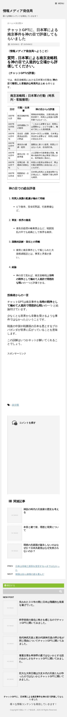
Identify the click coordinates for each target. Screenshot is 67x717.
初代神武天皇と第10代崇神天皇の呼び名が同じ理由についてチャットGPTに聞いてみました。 (41, 640)
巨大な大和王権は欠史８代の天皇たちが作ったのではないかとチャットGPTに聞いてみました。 (41, 676)
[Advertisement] (29, 376)
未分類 (15, 405)
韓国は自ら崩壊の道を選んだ (29, 574)
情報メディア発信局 (18, 11)
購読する (9, 585)
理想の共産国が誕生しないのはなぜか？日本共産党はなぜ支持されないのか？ (41, 548)
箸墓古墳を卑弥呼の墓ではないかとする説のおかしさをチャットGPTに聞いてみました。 (41, 658)
